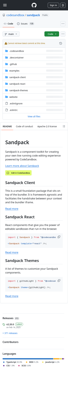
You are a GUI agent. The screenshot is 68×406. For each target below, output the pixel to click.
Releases (11, 318)
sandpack (33, 15)
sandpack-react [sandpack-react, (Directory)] (17, 83)
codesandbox (15, 15)
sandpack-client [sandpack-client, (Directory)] (17, 77)
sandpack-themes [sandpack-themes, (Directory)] (18, 90)
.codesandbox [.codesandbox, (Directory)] (16, 50)
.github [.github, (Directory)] (13, 64)
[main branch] (11, 33)
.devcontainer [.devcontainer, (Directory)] (16, 57)
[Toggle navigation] (5, 5)
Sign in (53, 5)
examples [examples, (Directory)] (14, 70)
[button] (59, 237)
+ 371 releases (10, 333)
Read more (11, 208)
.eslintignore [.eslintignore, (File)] (15, 103)
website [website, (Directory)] (13, 96)
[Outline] (64, 126)
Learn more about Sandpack (22, 166)
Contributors (10, 342)
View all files (34, 116)
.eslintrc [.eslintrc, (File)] (13, 110)
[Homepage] (34, 5)
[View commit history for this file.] (60, 43)
